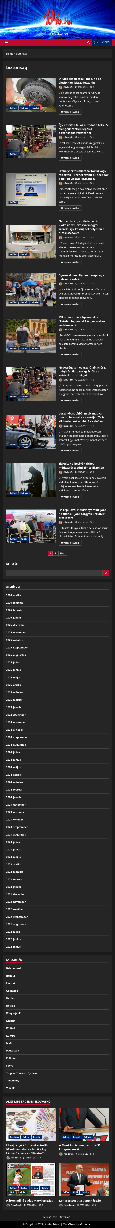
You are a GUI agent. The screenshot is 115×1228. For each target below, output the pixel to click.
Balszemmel (13, 968)
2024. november (16, 722)
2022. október (14, 909)
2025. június (13, 670)
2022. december (16, 894)
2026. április (13, 595)
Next (62, 553)
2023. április (13, 864)
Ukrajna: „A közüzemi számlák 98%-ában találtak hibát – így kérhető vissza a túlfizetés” (27, 1149)
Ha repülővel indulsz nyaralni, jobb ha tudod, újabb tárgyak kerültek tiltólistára (31, 526)
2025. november (16, 632)
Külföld (23, 539)
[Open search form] (88, 42)
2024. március (14, 782)
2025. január (13, 707)
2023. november (16, 812)
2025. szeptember (17, 647)
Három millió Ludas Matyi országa (29, 1200)
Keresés (12, 564)
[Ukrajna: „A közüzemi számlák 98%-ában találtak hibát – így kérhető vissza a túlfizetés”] (31, 1124)
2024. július (13, 752)
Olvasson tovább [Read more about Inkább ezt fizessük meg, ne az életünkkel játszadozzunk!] (71, 112)
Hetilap (10, 998)
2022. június (13, 939)
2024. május (13, 767)
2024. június (13, 759)
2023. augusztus (16, 834)
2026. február (14, 610)
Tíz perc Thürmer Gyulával (22, 1073)
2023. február (14, 879)
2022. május (13, 946)
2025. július (13, 662)
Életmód (24, 108)
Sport (9, 1065)
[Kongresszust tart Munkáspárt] (84, 1179)
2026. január (13, 617)
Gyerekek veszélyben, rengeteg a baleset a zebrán (31, 289)
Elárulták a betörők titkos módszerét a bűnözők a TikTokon (31, 480)
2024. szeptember (17, 737)
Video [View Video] (101, 42)
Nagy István (14, 1205)
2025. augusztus (16, 655)
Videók (10, 1088)
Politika (11, 1058)
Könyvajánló (13, 1013)
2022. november (16, 902)
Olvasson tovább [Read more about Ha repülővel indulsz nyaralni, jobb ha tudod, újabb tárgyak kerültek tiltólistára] (71, 543)
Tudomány (12, 1080)
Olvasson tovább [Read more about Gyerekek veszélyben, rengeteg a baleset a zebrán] (71, 305)
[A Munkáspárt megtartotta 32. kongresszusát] (84, 1124)
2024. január (13, 797)
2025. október (14, 640)
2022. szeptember (17, 917)
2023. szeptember (17, 827)
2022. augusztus (16, 924)
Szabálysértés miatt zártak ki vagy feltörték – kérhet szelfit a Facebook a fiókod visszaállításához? (31, 189)
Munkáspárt (50, 1217)
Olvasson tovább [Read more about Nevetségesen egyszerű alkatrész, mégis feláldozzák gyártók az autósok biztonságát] (71, 401)
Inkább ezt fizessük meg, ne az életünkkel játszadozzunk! (31, 95)
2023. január (13, 887)
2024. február (14, 789)
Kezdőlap (65, 1217)
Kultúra (10, 1035)
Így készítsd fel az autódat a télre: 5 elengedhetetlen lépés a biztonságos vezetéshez (31, 141)
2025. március (14, 692)
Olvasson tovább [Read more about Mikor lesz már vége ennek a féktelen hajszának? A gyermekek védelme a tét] (71, 355)
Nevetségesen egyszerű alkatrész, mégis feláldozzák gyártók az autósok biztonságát (31, 384)
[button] (6, 42)
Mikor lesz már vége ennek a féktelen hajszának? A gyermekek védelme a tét (31, 336)
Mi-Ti (9, 1043)
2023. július (13, 842)
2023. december (16, 804)
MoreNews (69, 1224)
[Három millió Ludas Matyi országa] (31, 1179)
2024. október (14, 730)
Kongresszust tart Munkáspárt (80, 1200)
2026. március (14, 602)
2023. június (13, 849)
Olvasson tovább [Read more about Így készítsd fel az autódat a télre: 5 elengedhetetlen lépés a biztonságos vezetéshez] (71, 158)
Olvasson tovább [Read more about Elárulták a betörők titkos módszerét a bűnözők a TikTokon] (71, 497)
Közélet (35, 108)
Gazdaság (12, 990)
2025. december (16, 625)
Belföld (13, 108)
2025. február (14, 700)
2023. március (14, 872)
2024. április (13, 774)
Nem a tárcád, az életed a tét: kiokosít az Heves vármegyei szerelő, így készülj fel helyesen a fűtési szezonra (31, 241)
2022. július (13, 931)
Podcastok (12, 1050)
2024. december (16, 715)
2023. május (13, 857)
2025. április (13, 685)
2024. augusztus (16, 744)
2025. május (13, 677)
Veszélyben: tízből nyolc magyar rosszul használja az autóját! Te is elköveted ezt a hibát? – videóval (31, 432)
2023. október (14, 819)
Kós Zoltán (66, 87)
